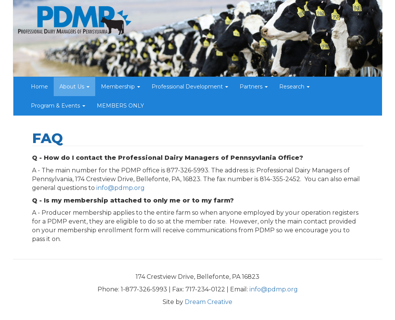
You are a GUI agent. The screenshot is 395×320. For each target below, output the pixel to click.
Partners (254, 86)
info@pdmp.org (120, 187)
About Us (74, 86)
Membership (120, 86)
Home (39, 86)
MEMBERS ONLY (120, 105)
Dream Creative (208, 302)
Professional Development (190, 86)
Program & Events (58, 105)
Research (294, 86)
